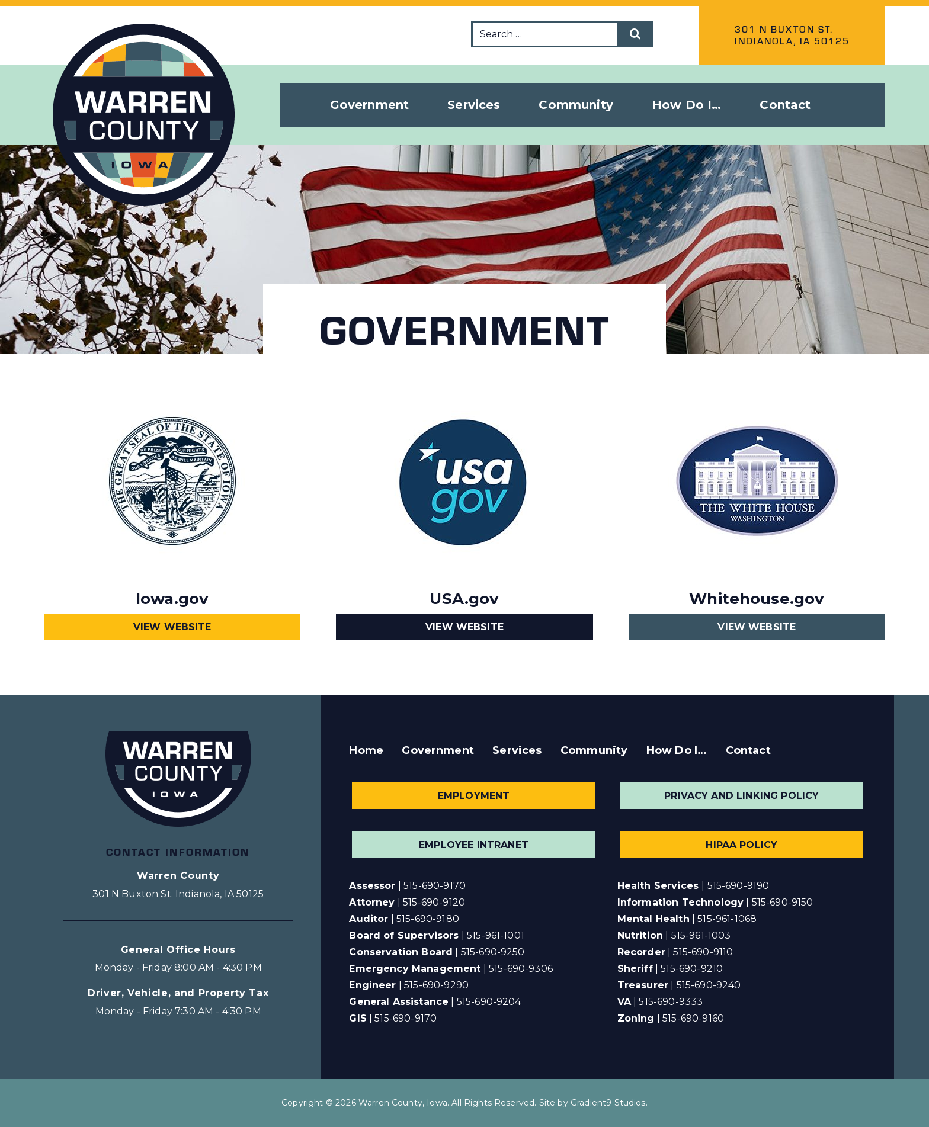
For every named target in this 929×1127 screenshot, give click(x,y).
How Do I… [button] (686, 105)
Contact (785, 105)
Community (593, 750)
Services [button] (473, 105)
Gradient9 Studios (608, 1102)
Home (366, 750)
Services (517, 750)
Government (438, 750)
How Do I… (676, 750)
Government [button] (369, 105)
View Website (172, 626)
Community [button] (576, 105)
